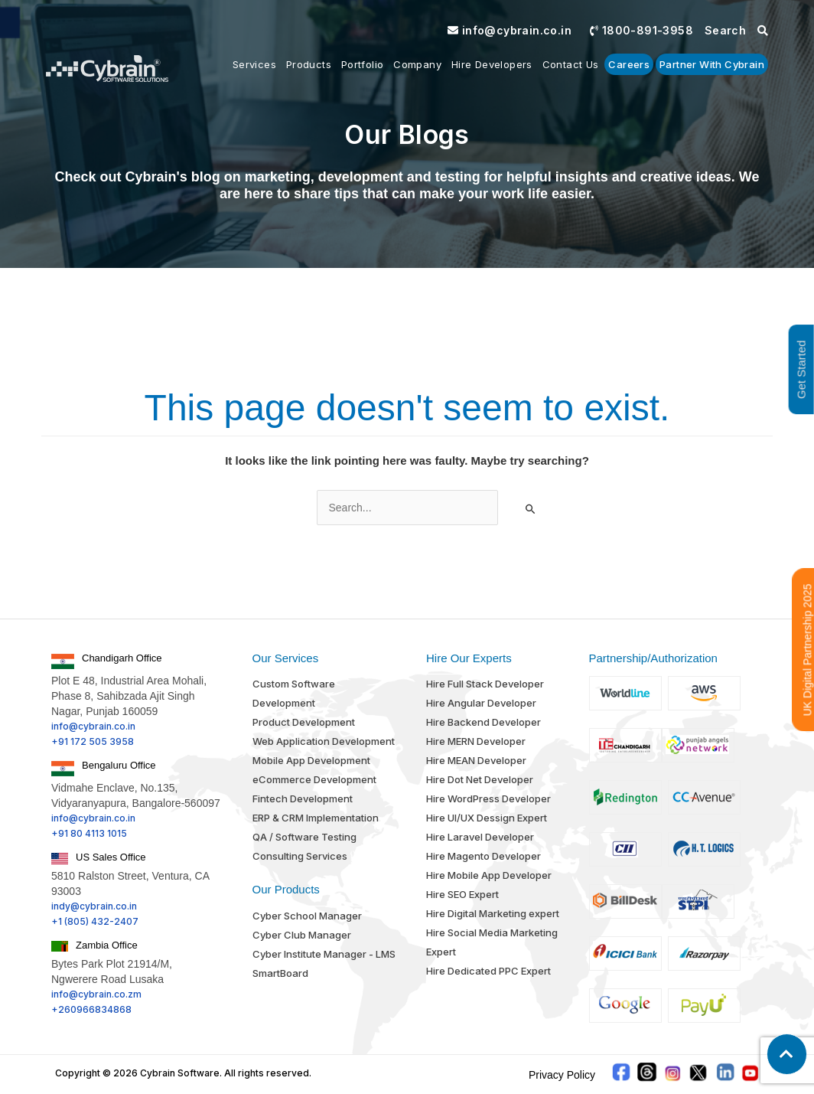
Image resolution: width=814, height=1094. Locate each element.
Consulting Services (299, 856)
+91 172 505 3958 (92, 741)
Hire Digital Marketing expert (492, 913)
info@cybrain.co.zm (96, 994)
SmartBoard (280, 973)
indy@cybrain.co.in (94, 906)
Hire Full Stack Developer (485, 684)
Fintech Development (302, 798)
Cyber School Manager (307, 915)
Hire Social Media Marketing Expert (492, 942)
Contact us (570, 64)
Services (254, 64)
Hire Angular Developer (481, 703)
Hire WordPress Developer (488, 798)
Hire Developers (491, 64)
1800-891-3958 (641, 30)
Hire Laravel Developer (480, 837)
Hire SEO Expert (462, 894)
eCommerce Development (314, 779)
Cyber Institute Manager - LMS (324, 954)
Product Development (303, 722)
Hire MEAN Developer (476, 760)
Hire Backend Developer (483, 722)
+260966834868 (91, 1009)
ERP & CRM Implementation (315, 818)
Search (736, 30)
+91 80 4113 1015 (89, 833)
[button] (787, 1054)
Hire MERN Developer (476, 741)
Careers (629, 64)
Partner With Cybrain (711, 64)
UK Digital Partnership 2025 (808, 649)
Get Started (801, 369)
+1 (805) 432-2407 (94, 921)
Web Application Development (323, 741)
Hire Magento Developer (483, 856)
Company (417, 64)
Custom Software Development (293, 693)
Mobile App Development (311, 760)
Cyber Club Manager (301, 935)
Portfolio (362, 64)
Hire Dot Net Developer (479, 779)
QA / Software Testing (304, 837)
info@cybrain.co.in (509, 30)
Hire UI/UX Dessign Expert (486, 818)
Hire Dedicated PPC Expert (488, 971)
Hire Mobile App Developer (489, 875)
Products (308, 64)
